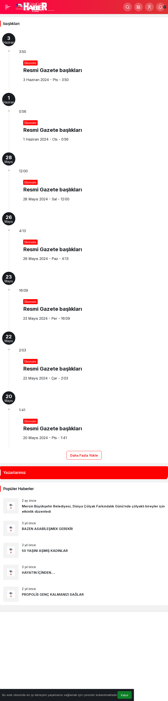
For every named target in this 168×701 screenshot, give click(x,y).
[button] (138, 7)
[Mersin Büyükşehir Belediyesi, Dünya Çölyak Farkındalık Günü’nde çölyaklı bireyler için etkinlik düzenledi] (84, 506)
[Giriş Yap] (149, 7)
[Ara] (127, 7)
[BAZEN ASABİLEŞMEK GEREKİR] (84, 528)
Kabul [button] (124, 695)
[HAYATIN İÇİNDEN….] (84, 572)
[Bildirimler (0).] (160, 7)
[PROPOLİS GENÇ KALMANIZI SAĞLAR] (84, 594)
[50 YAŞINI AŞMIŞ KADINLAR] (84, 550)
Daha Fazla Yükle (84, 455)
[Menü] (7, 7)
